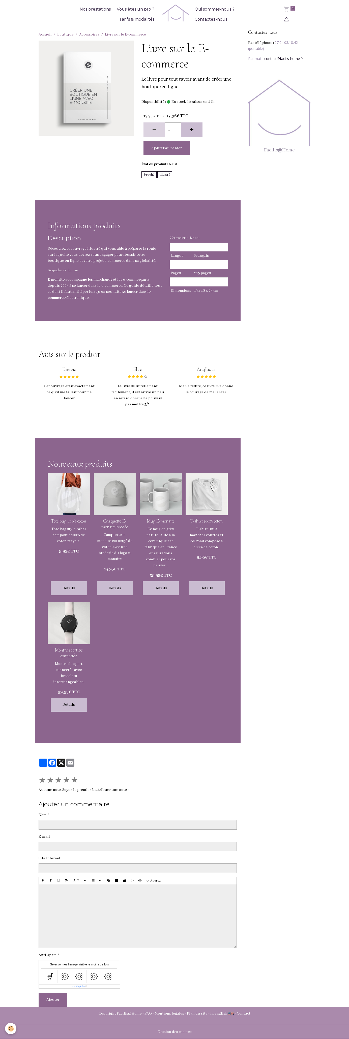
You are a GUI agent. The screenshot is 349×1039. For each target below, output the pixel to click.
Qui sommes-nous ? (215, 9)
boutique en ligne (63, 260)
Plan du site (197, 1013)
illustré (165, 175)
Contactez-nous (211, 19)
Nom (43, 815)
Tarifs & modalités (136, 19)
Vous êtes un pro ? (135, 9)
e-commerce (111, 285)
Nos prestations (95, 9)
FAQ (148, 1013)
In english (218, 1013)
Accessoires (89, 34)
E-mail (44, 836)
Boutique (65, 34)
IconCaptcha (78, 986)
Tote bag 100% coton (68, 521)
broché (149, 175)
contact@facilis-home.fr (283, 58)
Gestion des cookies (175, 1032)
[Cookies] (10, 1028)
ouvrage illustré (86, 248)
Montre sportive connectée (69, 653)
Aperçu (153, 881)
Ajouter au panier (166, 148)
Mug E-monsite (160, 521)
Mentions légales (169, 1013)
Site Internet (50, 858)
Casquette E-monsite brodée (114, 524)
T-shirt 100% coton (206, 521)
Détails (69, 588)
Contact (243, 1013)
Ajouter (53, 999)
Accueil (45, 34)
